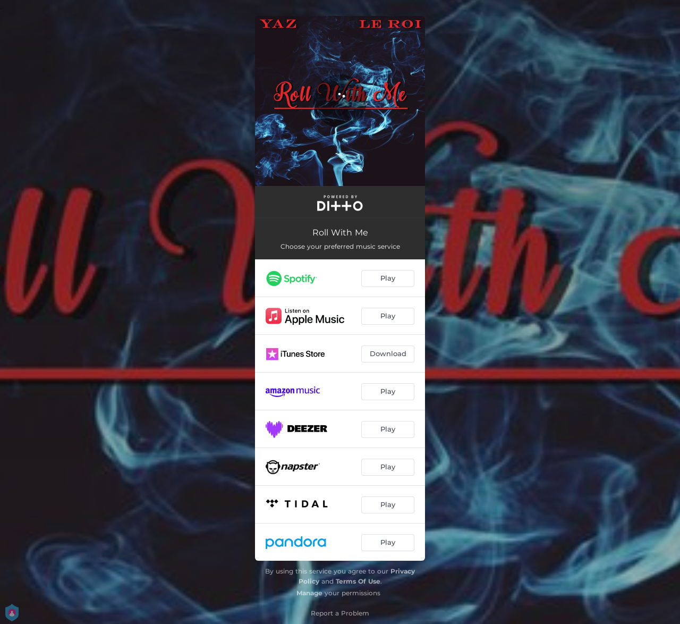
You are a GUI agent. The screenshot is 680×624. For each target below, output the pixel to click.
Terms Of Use (358, 581)
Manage (309, 593)
